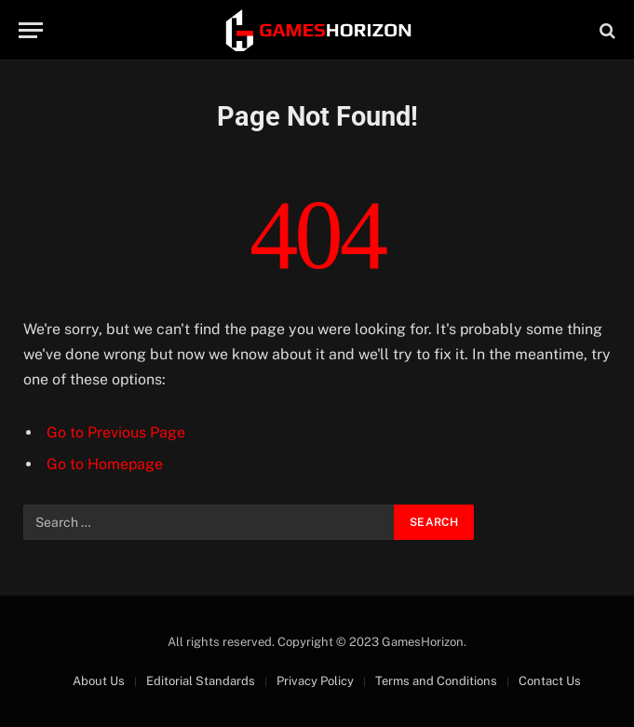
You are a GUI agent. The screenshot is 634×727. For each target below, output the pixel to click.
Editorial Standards (200, 681)
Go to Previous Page (116, 432)
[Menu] (31, 30)
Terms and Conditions (436, 681)
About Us (99, 681)
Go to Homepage (105, 464)
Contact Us (550, 681)
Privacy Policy (315, 681)
